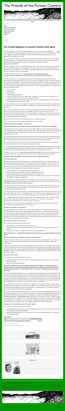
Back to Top (60, 407)
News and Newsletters (10, 27)
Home (5, 26)
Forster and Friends (9, 31)
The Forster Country (9, 29)
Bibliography (7, 32)
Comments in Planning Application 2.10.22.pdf (18, 320)
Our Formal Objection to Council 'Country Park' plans (29, 46)
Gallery (6, 34)
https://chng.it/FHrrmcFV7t (11, 64)
